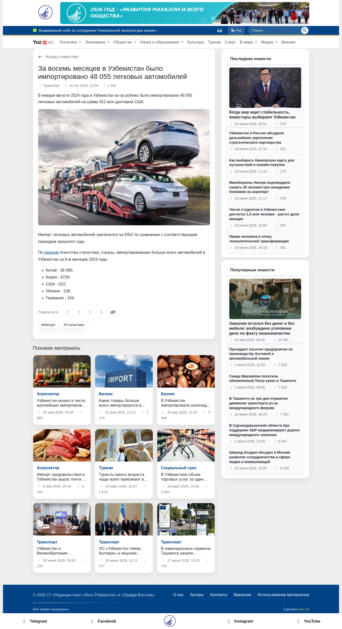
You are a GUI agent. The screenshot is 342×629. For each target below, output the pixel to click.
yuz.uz (304, 609)
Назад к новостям (58, 57)
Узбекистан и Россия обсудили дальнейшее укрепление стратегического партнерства (256, 137)
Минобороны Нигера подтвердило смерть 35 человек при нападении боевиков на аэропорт (259, 187)
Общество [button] (123, 42)
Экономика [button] (95, 42)
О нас (178, 595)
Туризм (214, 42)
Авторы (197, 595)
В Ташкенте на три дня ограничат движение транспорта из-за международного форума (258, 403)
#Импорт (48, 325)
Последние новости (250, 58)
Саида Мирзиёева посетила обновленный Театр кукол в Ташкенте (262, 378)
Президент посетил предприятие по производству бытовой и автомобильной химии (261, 353)
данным (51, 252)
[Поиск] (304, 30)
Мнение (288, 42)
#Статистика (73, 325)
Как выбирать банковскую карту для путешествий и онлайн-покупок (261, 162)
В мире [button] (247, 42)
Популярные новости (252, 270)
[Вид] (219, 30)
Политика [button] (68, 42)
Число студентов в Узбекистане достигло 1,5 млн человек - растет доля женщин (264, 214)
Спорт (230, 42)
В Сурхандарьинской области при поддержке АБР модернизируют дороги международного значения (264, 430)
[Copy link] (112, 312)
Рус (236, 30)
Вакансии (242, 595)
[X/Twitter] (89, 312)
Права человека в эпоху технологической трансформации (259, 238)
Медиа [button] (267, 42)
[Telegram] (66, 312)
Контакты (218, 595)
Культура (195, 42)
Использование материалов (283, 595)
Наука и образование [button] (160, 42)
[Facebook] (77, 312)
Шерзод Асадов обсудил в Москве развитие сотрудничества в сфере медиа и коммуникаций (259, 457)
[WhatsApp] (100, 312)
